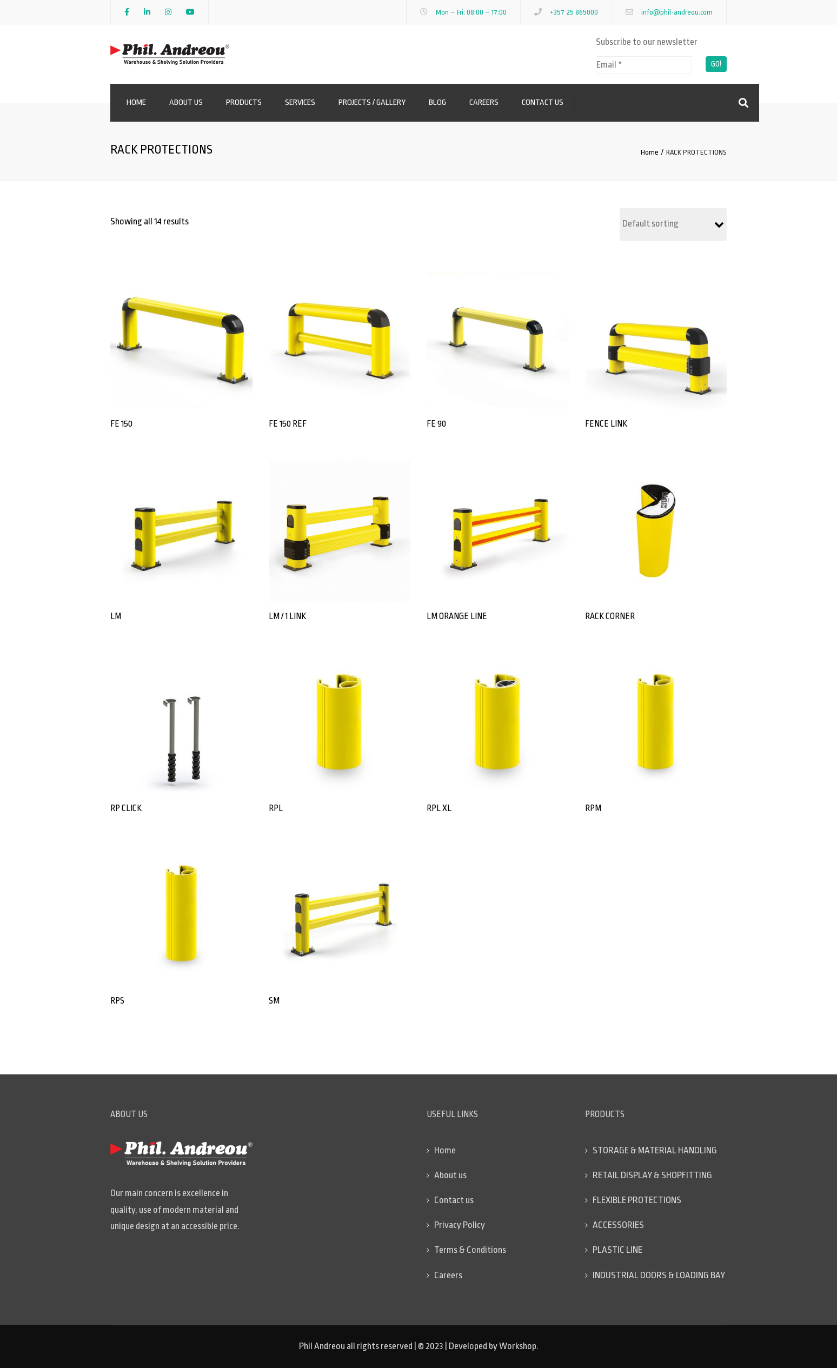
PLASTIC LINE (617, 1250)
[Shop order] (673, 224)
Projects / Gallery (372, 102)
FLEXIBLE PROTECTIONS (637, 1200)
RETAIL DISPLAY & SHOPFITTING (652, 1175)
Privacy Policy (459, 1225)
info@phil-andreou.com (677, 12)
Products (244, 102)
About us (186, 102)
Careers (484, 102)
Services (300, 102)
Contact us (542, 102)
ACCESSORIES (618, 1225)
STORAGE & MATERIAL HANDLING (655, 1150)
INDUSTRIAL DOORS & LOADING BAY (659, 1275)
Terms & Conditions (470, 1250)
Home (136, 102)
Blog (437, 102)
